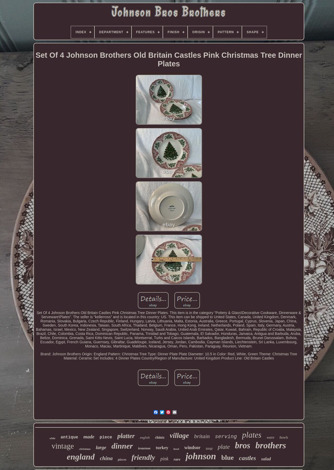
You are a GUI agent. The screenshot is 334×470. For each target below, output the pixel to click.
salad (266, 458)
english (145, 437)
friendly (143, 457)
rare (177, 459)
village (179, 435)
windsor (192, 447)
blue (227, 457)
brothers (270, 445)
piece (106, 437)
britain (202, 436)
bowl (176, 448)
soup (209, 448)
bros (242, 445)
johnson (201, 456)
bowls (283, 437)
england (81, 456)
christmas (85, 448)
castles (247, 458)
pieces (122, 459)
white (52, 438)
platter (126, 435)
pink (164, 458)
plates (251, 434)
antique (69, 437)
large (101, 447)
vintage (63, 446)
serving (226, 437)
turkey (162, 447)
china (106, 458)
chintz (160, 437)
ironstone (144, 448)
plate (224, 447)
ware (270, 437)
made (88, 436)
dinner (122, 446)
